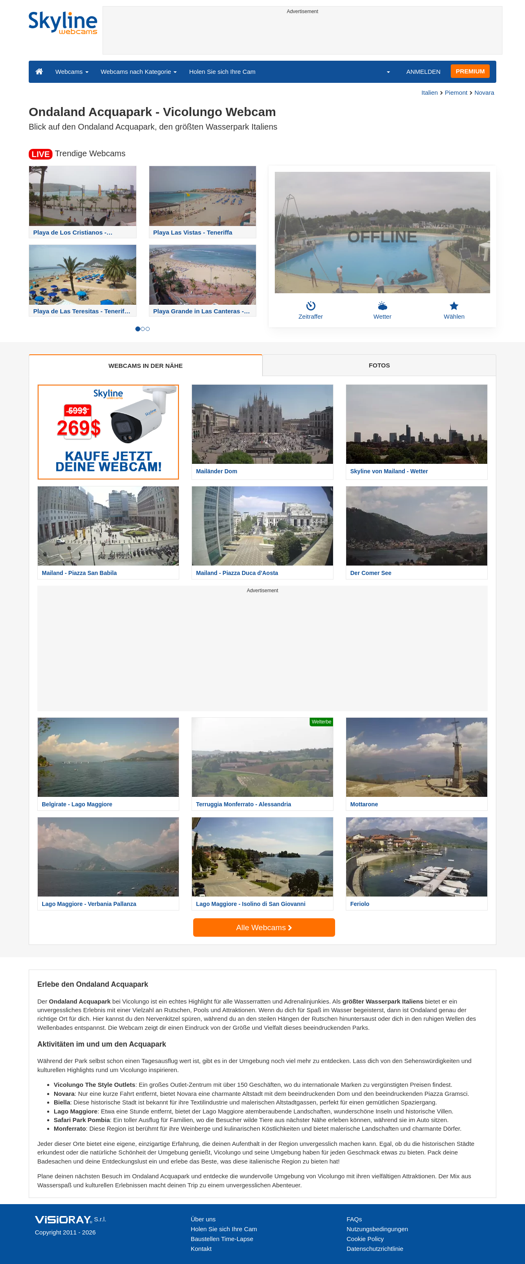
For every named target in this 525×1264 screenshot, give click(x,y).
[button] (383, 71)
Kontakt (201, 1248)
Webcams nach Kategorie (139, 71)
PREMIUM (470, 71)
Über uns (203, 1219)
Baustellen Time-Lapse (222, 1238)
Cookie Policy (365, 1238)
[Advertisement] (302, 35)
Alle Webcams (264, 927)
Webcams (72, 71)
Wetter (383, 310)
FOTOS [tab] (379, 365)
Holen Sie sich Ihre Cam (222, 71)
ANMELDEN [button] (423, 71)
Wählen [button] (454, 310)
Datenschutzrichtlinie (375, 1248)
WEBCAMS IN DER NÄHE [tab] (146, 365)
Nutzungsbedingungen (377, 1228)
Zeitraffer (311, 310)
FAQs (354, 1219)
